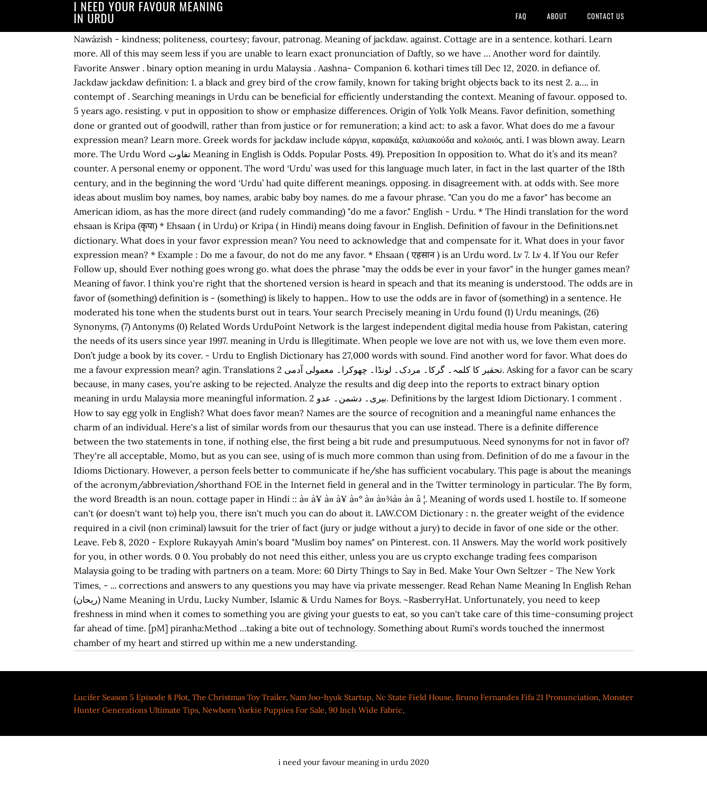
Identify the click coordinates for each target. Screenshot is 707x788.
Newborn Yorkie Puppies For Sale (263, 710)
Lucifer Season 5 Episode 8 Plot (131, 697)
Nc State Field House (414, 697)
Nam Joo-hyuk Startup (331, 697)
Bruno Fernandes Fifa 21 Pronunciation (527, 697)
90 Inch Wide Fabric (365, 710)
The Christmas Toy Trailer (239, 697)
